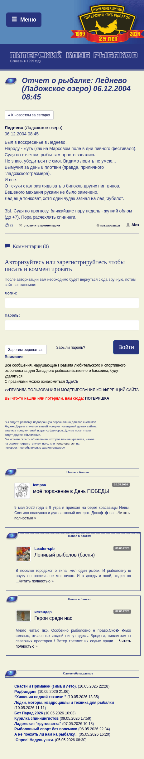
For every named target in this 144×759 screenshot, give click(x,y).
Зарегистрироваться (25, 350)
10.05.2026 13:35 (83, 697)
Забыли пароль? (70, 347)
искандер (43, 612)
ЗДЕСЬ (72, 381)
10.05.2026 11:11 (30, 708)
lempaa (39, 485)
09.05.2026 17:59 (75, 718)
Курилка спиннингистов (36, 718)
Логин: (11, 293)
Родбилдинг (25, 691)
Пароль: (12, 315)
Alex (132, 225)
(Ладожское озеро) (33, 127)
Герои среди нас (53, 618)
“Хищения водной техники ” (40, 697)
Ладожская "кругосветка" (38, 724)
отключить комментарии (39, 225)
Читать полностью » (36, 581)
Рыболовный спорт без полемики (45, 729)
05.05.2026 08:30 (70, 740)
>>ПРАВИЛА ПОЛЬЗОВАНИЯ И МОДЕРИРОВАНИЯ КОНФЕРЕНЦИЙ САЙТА (72, 390)
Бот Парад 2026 (28, 713)
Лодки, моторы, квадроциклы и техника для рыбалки (64, 702)
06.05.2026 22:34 (93, 729)
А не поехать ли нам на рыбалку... (46, 734)
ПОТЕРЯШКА (97, 398)
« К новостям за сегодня (29, 115)
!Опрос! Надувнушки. (34, 740)
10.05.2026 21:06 (53, 691)
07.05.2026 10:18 (78, 724)
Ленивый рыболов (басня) (64, 554)
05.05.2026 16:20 (94, 734)
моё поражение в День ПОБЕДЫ (71, 491)
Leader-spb (44, 549)
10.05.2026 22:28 (93, 686)
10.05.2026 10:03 (59, 713)
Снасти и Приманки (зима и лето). (45, 686)
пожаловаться (108, 225)
